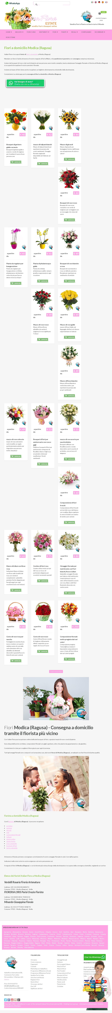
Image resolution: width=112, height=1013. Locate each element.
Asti (60, 932)
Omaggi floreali (62, 960)
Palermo (14, 941)
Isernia (87, 936)
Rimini (54, 943)
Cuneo (75, 934)
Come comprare (36, 962)
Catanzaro (7, 936)
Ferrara (20, 936)
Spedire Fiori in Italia (37, 975)
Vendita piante (62, 980)
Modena (64, 938)
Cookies (100, 1004)
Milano (50, 938)
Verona (13, 947)
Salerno (67, 943)
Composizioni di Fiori (64, 973)
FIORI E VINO (31, 32)
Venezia (101, 945)
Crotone (94, 936)
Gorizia (65, 936)
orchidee (9, 826)
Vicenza (6, 947)
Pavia (93, 941)
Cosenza (96, 934)
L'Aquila (48, 932)
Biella (85, 932)
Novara (95, 938)
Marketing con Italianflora (39, 969)
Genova (58, 936)
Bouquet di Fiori (62, 975)
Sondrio (79, 943)
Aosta (31, 932)
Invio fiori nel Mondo (37, 977)
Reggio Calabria (16, 943)
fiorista (11, 821)
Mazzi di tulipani (62, 977)
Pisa (48, 941)
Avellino (66, 932)
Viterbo (20, 947)
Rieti (43, 943)
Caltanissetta (67, 934)
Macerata (35, 938)
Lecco (100, 936)
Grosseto (73, 936)
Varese (70, 945)
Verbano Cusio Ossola (82, 945)
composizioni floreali (13, 835)
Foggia (26, 936)
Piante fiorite (61, 984)
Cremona (88, 934)
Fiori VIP (33, 986)
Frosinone (51, 936)
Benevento (99, 932)
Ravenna (7, 943)
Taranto (13, 945)
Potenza (99, 941)
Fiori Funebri (61, 971)
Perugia (43, 941)
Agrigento (7, 932)
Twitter (5, 1000)
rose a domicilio (11, 843)
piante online (10, 839)
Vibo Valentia (29, 947)
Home (9, 32)
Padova (29, 941)
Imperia (80, 936)
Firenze (33, 936)
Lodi (17, 938)
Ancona (25, 932)
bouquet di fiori (11, 846)
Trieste (51, 945)
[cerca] (51, 4)
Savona (6, 945)
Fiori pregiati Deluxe (63, 964)
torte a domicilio (11, 848)
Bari (72, 932)
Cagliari (35, 934)
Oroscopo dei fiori (36, 984)
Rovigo (60, 943)
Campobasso (43, 934)
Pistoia (87, 941)
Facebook (9, 1000)
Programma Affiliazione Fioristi (40, 973)
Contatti (33, 966)
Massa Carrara (74, 938)
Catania (103, 934)
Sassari (101, 943)
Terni (45, 945)
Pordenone (55, 941)
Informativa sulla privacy (88, 1004)
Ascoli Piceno (39, 932)
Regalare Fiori (35, 980)
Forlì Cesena (41, 936)
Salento (6, 979)
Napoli (89, 938)
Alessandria (17, 932)
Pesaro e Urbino (77, 941)
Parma (68, 941)
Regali (74, 32)
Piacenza (22, 941)
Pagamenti (34, 964)
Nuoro (102, 938)
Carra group (74, 1004)
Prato (63, 941)
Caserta (52, 934)
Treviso (58, 945)
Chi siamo (34, 960)
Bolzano (28, 934)
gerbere (9, 828)
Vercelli (94, 945)
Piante (64, 32)
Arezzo (55, 932)
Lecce (6, 938)
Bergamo (78, 932)
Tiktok (18, 1000)
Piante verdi (61, 982)
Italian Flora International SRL (52, 1004)
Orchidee (60, 986)
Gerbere (60, 962)
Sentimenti (44, 32)
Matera (83, 938)
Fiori (55, 32)
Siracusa (95, 943)
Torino (33, 945)
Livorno (12, 938)
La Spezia (87, 943)
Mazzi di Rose (61, 969)
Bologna (7, 934)
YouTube (12, 1000)
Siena (73, 943)
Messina (43, 938)
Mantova (57, 938)
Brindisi (14, 934)
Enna (14, 936)
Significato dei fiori (36, 988)
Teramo (20, 945)
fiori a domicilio (32, 54)
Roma (48, 943)
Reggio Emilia (28, 943)
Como (82, 934)
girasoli (8, 830)
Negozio (19, 32)
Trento (26, 945)
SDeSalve (17, 1006)
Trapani (39, 945)
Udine (64, 945)
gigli (7, 832)
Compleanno (86, 32)
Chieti (59, 934)
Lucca (29, 938)
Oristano (7, 941)
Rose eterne (10, 37)
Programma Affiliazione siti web (41, 971)
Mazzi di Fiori (61, 966)
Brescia (21, 934)
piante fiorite (10, 841)
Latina (23, 938)
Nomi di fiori (35, 982)
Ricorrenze (100, 32)
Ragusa (37, 943)
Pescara (36, 941)
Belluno (91, 932)
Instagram (15, 1000)
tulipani (8, 837)
